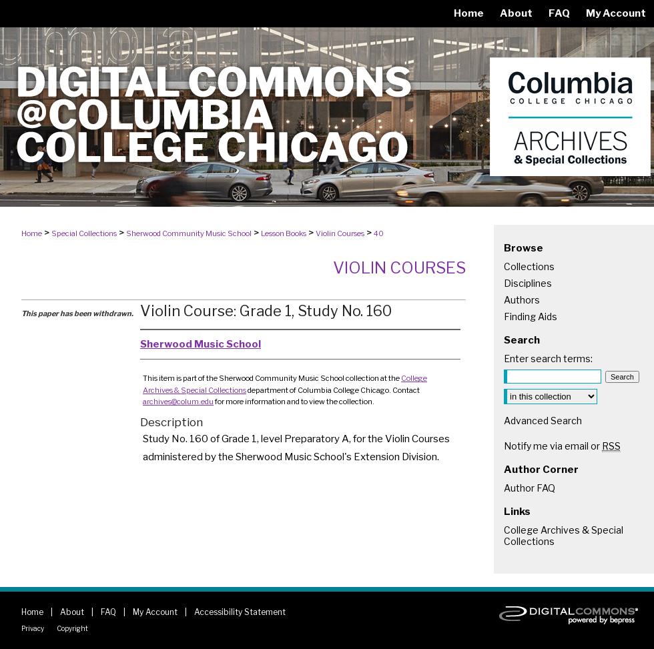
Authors (522, 299)
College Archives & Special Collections (563, 535)
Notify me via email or (562, 446)
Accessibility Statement (240, 612)
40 (379, 233)
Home (31, 233)
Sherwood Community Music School (189, 233)
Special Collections (84, 233)
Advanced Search (543, 420)
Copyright (72, 628)
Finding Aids (530, 316)
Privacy (32, 628)
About (72, 612)
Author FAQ (529, 488)
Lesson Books (283, 233)
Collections (529, 266)
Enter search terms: (548, 358)
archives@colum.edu (178, 401)
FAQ (108, 612)
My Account (155, 612)
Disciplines (528, 283)
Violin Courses (340, 233)
